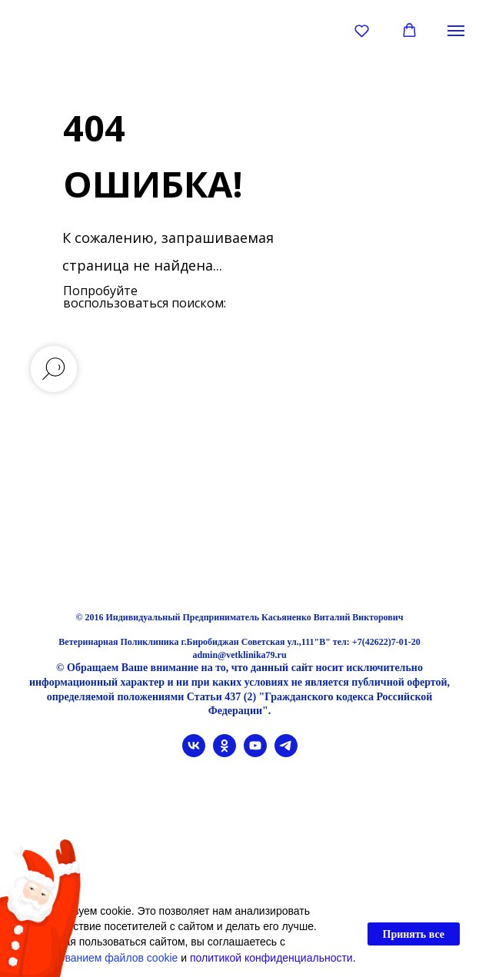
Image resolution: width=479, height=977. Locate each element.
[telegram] (286, 752)
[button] (361, 30)
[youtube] (255, 752)
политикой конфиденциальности (271, 958)
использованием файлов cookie (98, 958)
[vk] (193, 752)
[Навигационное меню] (455, 30)
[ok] (224, 752)
